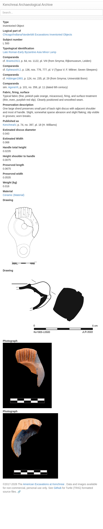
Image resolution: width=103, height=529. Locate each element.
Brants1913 (13, 60)
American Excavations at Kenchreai (43, 484)
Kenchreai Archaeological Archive (28, 5)
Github (57, 487)
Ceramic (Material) (13, 195)
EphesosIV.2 (13, 69)
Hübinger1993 (14, 78)
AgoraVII (13, 87)
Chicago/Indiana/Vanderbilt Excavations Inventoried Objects (37, 34)
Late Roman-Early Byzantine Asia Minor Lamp (29, 52)
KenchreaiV (9, 124)
